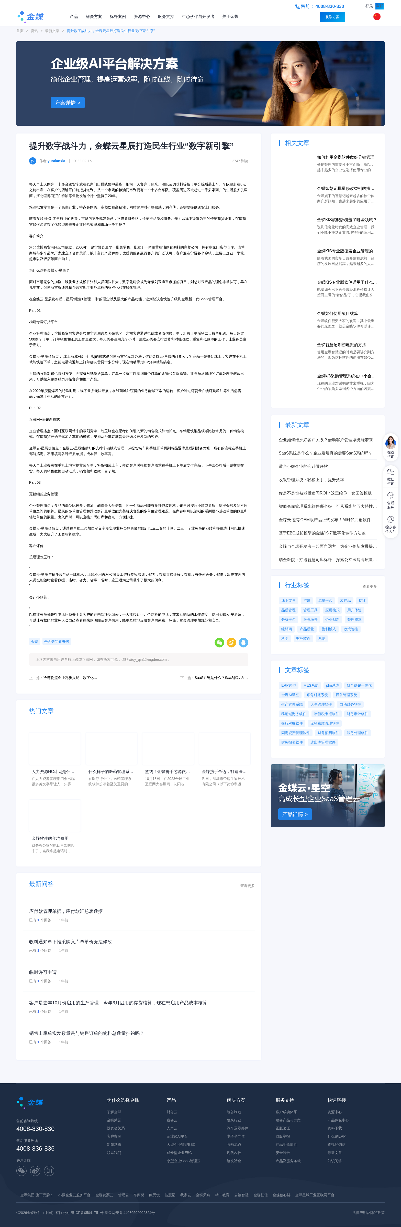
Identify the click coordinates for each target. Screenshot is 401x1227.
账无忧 (154, 1195)
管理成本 (354, 619)
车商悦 (138, 1195)
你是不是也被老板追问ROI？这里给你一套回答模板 (325, 493)
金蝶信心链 (282, 1195)
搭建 (306, 601)
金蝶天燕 (203, 1195)
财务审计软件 (357, 714)
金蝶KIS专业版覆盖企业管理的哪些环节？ (347, 251)
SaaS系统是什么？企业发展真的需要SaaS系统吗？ (325, 453)
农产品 (345, 601)
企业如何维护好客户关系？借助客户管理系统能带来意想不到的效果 (328, 440)
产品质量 (307, 629)
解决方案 (94, 16)
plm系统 (332, 685)
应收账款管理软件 (324, 723)
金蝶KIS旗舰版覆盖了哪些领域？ (347, 220)
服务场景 (310, 619)
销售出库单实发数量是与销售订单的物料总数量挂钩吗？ (86, 1033)
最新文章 (52, 31)
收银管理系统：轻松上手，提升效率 (311, 480)
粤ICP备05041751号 (87, 1213)
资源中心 (142, 16)
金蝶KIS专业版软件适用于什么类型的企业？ (347, 282)
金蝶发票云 (104, 1195)
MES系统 (311, 685)
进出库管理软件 (323, 742)
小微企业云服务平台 (74, 1195)
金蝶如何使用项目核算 (337, 313)
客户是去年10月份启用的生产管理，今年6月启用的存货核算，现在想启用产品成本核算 (118, 1002)
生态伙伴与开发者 (198, 16)
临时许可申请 (43, 972)
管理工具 (310, 610)
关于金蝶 (230, 16)
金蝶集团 (27, 1195)
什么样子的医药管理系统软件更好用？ (110, 772)
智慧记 (170, 1195)
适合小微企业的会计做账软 (303, 466)
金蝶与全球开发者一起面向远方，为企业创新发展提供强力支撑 (328, 547)
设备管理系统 (346, 695)
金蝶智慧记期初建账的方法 (341, 345)
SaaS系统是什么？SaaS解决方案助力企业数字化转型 (221, 678)
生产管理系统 (292, 704)
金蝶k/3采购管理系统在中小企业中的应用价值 (346, 376)
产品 (74, 16)
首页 (20, 31)
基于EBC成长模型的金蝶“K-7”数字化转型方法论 (322, 533)
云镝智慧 (241, 1195)
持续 (362, 601)
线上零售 (288, 601)
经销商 (286, 629)
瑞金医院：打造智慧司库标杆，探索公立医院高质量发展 (328, 560)
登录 (369, 6)
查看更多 (247, 886)
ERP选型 (288, 685)
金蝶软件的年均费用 (50, 838)
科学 (284, 638)
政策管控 (351, 629)
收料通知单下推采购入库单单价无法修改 (70, 941)
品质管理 (288, 610)
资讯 (34, 31)
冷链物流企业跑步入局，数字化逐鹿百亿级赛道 (70, 678)
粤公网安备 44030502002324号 (130, 1213)
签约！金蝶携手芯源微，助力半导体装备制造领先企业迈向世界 (167, 772)
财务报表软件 (292, 742)
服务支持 (166, 16)
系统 (321, 638)
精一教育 (222, 1195)
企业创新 (332, 619)
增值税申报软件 (326, 714)
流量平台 (325, 601)
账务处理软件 (357, 733)
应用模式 (332, 610)
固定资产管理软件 (295, 733)
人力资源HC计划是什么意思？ (53, 772)
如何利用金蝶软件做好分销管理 (345, 157)
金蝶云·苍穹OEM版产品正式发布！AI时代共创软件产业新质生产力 (327, 520)
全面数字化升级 (56, 642)
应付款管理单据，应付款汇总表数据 (66, 911)
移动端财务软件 (293, 714)
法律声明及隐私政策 (368, 1213)
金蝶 (34, 642)
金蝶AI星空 (290, 695)
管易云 (123, 1195)
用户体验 (354, 610)
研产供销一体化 (359, 685)
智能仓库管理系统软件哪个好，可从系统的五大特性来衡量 (328, 507)
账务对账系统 (317, 695)
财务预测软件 (328, 733)
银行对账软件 (292, 723)
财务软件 (303, 638)
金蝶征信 (260, 1195)
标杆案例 (118, 16)
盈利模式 (329, 629)
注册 (379, 6)
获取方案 (332, 17)
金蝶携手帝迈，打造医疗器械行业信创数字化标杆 (224, 772)
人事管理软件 (321, 704)
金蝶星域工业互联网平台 (315, 1195)
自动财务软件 (350, 704)
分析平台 (288, 619)
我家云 (185, 1195)
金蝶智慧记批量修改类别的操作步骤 (345, 189)
